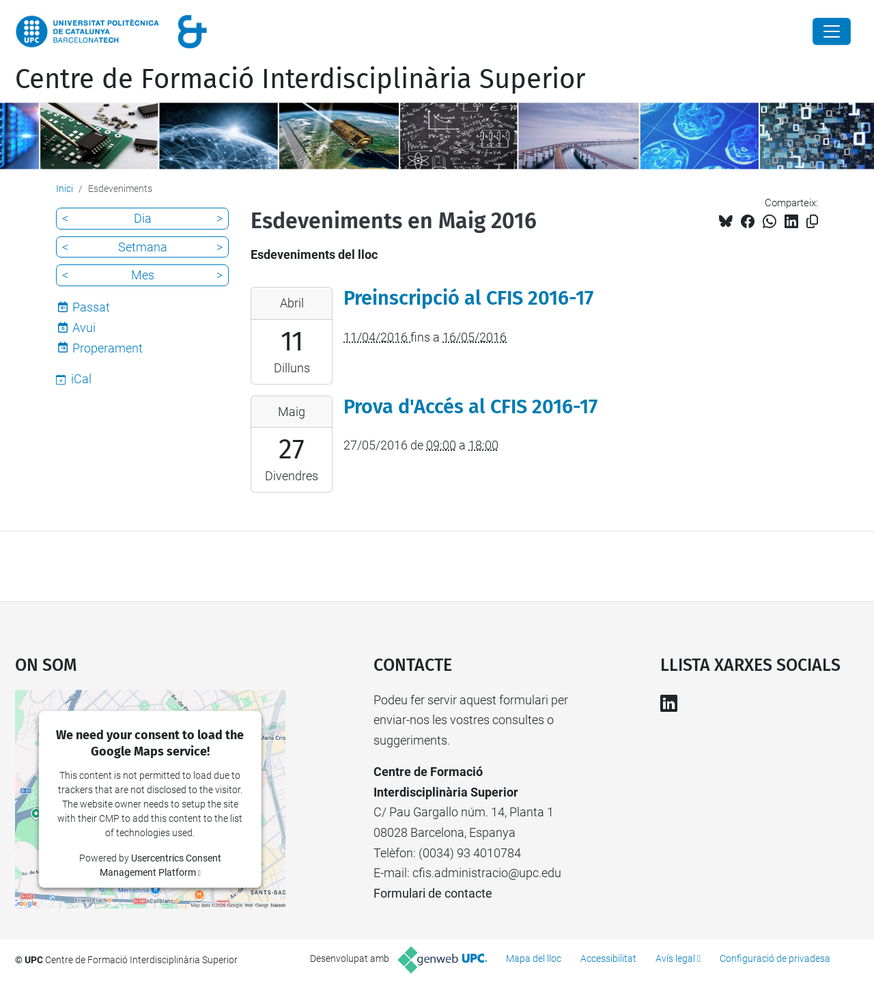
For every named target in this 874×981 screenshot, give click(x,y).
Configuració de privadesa (775, 958)
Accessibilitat (608, 958)
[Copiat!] (812, 222)
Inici (64, 188)
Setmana (142, 247)
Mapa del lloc (533, 958)
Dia (143, 218)
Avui (84, 327)
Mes (142, 275)
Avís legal (675, 958)
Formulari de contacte (432, 893)
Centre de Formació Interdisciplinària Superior (300, 79)
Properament (107, 348)
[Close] (832, 31)
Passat (91, 307)
